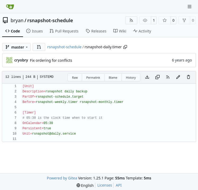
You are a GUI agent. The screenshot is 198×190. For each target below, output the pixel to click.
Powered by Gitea (62, 177)
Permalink (93, 77)
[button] (39, 47)
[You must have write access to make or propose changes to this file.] (188, 77)
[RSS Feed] (131, 20)
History (131, 77)
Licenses (104, 185)
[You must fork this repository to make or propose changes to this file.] (178, 77)
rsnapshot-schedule (50, 20)
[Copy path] (125, 47)
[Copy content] (157, 77)
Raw (75, 77)
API (119, 185)
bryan (17, 20)
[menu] (85, 185)
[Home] (10, 6)
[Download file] (147, 77)
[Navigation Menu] (190, 6)
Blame (113, 77)
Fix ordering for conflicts (51, 60)
